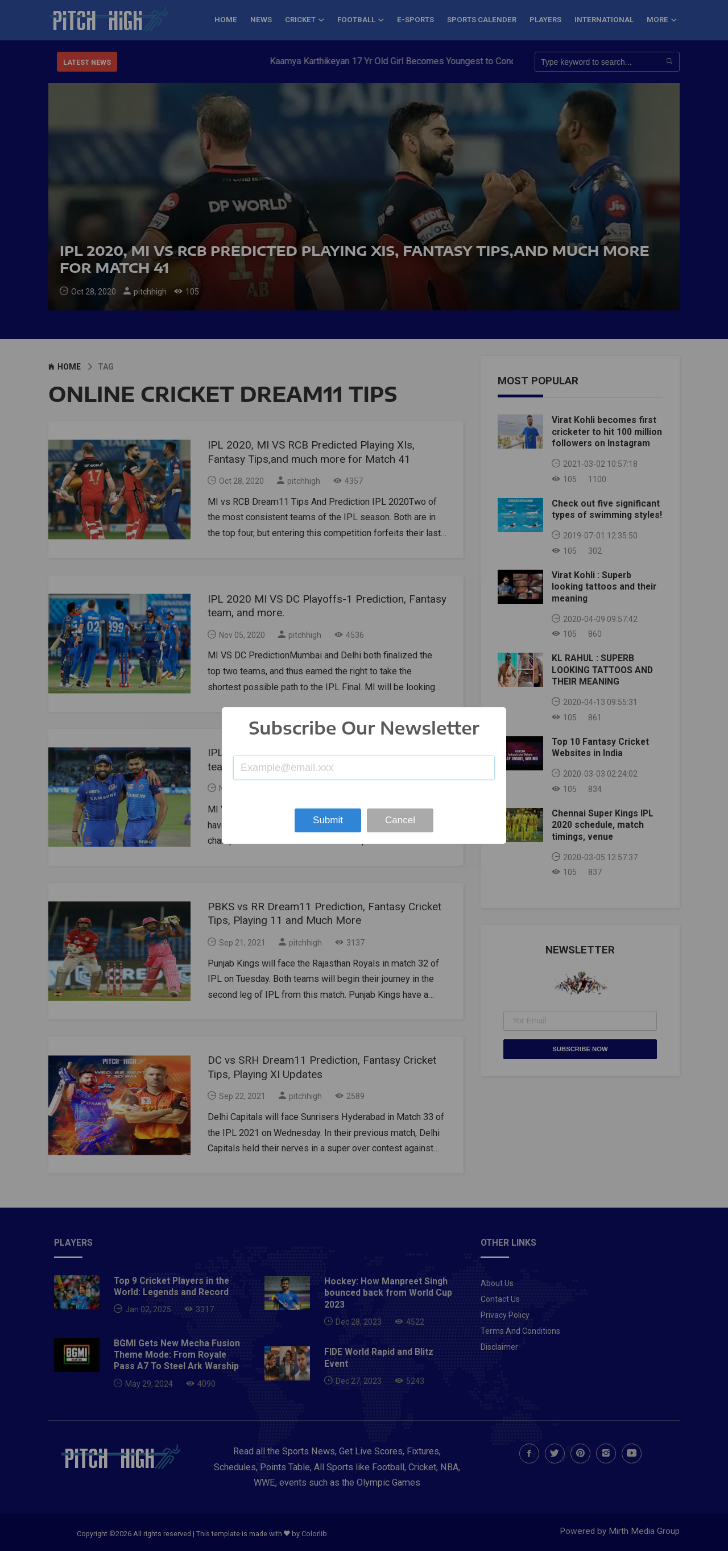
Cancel (400, 820)
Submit (328, 820)
